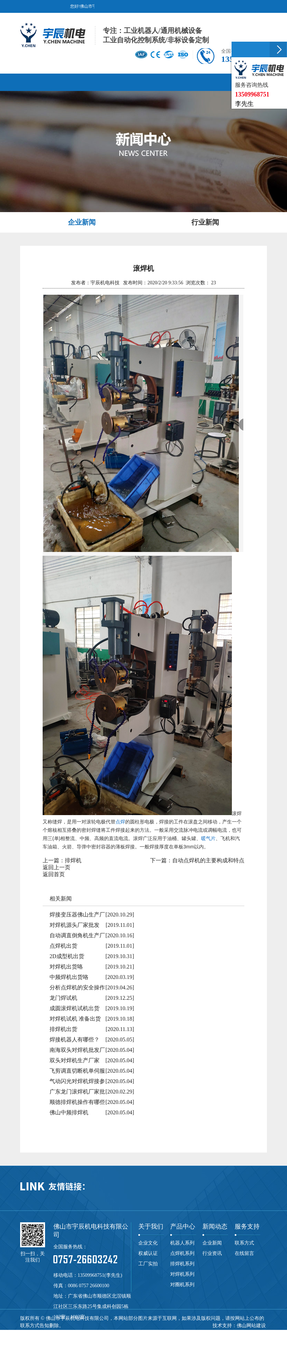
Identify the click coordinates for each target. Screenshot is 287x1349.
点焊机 (52, 1332)
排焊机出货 (63, 1029)
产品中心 (182, 1226)
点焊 (120, 821)
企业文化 (148, 1243)
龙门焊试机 (63, 998)
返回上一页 (56, 867)
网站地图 (61, 1340)
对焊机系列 (182, 1274)
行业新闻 (205, 222)
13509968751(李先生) (100, 1275)
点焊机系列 (182, 1253)
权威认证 (148, 1253)
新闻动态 (214, 1226)
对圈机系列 (182, 1284)
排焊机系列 (182, 1263)
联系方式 (244, 1243)
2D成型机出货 (67, 956)
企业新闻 (82, 222)
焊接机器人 (239, 1332)
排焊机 (73, 860)
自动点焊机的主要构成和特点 (208, 860)
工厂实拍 (148, 1263)
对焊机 (86, 1332)
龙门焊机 (140, 1332)
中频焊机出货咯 (69, 977)
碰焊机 (120, 1332)
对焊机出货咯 (66, 967)
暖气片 (208, 838)
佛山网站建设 (251, 1325)
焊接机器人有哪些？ (74, 1039)
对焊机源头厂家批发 (74, 925)
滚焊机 (103, 1332)
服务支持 (247, 1226)
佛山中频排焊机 (69, 1112)
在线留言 (244, 1253)
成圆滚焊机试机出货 (74, 1008)
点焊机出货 (63, 946)
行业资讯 (212, 1253)
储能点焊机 (164, 1332)
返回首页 (54, 874)
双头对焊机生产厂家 (74, 1060)
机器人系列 (182, 1243)
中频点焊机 (191, 1332)
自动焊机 (215, 1332)
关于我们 (150, 1226)
